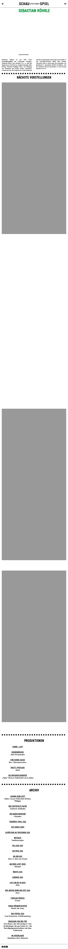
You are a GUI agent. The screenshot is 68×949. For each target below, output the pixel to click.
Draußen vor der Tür (17, 921)
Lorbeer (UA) (17, 877)
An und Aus (17, 856)
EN (65, 4)
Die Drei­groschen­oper (17, 775)
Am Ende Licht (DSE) (17, 864)
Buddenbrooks (18, 752)
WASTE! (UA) (17, 872)
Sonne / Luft (17, 747)
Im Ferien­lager (17, 936)
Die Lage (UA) (17, 846)
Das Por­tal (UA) (17, 914)
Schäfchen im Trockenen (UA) (17, 833)
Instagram (5, 947)
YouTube (7, 947)
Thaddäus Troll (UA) (17, 822)
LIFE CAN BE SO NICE (18, 883)
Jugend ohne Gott (17, 796)
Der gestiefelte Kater (17, 806)
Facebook (2, 947)
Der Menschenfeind (18, 814)
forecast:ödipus (18, 898)
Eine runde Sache (17, 760)
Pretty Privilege (18, 768)
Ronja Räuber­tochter (17, 906)
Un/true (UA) (17, 851)
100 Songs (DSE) (17, 827)
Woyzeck (17, 838)
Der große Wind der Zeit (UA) (17, 890)
